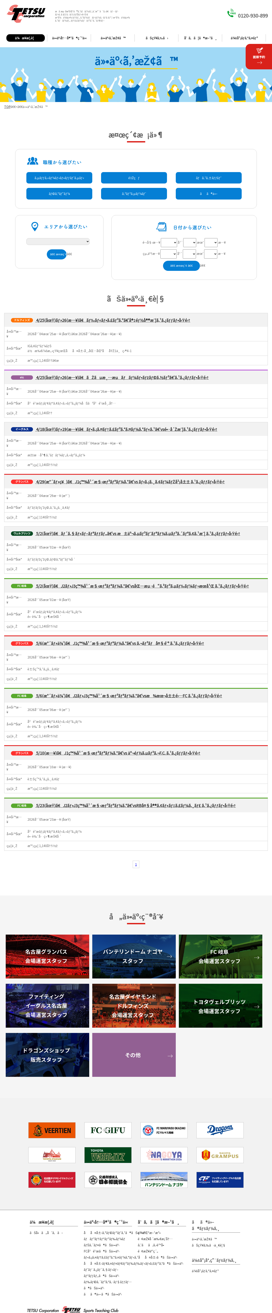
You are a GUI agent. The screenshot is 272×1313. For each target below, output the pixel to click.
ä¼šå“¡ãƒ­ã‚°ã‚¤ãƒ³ (244, 38)
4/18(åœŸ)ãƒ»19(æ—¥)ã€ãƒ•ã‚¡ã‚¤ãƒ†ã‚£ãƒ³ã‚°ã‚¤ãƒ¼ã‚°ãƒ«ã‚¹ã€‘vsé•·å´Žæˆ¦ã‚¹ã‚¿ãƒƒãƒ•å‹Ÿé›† (126, 429)
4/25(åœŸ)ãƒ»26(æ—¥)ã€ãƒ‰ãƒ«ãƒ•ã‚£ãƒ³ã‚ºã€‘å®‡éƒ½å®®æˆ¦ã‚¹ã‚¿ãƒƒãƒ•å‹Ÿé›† (112, 320)
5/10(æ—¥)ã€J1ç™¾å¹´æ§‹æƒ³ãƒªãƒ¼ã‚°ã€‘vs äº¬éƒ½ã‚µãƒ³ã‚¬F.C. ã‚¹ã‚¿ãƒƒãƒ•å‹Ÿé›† (117, 753)
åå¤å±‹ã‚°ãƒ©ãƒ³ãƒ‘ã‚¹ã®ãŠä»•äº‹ (115, 1232)
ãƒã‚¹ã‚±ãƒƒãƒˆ (208, 178)
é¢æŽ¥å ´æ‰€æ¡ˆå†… (155, 1239)
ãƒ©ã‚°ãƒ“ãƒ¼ (59, 193)
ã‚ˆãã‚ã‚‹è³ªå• (152, 1245)
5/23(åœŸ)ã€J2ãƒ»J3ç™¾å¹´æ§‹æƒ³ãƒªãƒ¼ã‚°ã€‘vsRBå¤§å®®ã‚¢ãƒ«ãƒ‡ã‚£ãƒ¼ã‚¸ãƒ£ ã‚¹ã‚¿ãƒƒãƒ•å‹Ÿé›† (135, 805)
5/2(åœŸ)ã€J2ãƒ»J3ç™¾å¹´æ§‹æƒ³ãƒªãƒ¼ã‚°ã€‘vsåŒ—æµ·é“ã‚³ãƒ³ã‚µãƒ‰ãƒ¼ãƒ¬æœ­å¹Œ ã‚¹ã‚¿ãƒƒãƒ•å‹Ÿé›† (142, 586)
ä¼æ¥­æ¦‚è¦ (25, 38)
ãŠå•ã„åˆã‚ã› (46, 1232)
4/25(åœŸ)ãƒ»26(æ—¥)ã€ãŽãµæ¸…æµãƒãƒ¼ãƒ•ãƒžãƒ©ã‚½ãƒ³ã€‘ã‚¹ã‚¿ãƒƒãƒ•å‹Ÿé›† (122, 377)
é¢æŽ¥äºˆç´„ (148, 1251)
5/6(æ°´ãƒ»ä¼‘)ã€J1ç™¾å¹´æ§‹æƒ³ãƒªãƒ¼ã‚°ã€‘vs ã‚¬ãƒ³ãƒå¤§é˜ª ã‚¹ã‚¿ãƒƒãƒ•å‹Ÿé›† (119, 643)
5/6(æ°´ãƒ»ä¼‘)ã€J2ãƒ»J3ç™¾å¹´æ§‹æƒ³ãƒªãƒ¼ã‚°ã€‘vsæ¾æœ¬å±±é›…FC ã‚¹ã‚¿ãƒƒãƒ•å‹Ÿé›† (128, 695)
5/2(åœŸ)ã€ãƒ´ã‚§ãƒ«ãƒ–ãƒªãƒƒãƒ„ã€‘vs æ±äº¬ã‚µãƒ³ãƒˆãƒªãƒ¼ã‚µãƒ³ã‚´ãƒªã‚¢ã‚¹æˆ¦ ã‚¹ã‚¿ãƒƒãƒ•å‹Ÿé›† (137, 533)
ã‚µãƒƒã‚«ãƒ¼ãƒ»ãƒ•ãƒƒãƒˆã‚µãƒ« (59, 178)
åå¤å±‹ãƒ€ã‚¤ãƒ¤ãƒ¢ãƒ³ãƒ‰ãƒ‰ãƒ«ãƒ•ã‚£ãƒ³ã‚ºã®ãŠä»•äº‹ (133, 1263)
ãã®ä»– (209, 193)
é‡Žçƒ (134, 178)
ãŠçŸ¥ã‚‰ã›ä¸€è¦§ (209, 1245)
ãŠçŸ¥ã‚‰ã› (157, 38)
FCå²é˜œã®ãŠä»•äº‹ (101, 1251)
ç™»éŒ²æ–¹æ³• (149, 1232)
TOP (7, 106)
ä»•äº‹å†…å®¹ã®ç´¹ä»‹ (69, 38)
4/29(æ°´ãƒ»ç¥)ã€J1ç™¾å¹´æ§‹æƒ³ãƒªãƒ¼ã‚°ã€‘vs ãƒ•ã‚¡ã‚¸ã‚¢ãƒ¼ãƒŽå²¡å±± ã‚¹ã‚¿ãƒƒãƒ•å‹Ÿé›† (130, 481)
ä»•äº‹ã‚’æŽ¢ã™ (113, 38)
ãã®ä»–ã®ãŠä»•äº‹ (103, 1294)
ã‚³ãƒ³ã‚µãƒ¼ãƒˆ (134, 193)
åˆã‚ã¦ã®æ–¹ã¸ (200, 38)
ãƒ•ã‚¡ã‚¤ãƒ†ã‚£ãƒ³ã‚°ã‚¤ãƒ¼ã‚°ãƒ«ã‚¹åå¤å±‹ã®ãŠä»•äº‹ (130, 1257)
